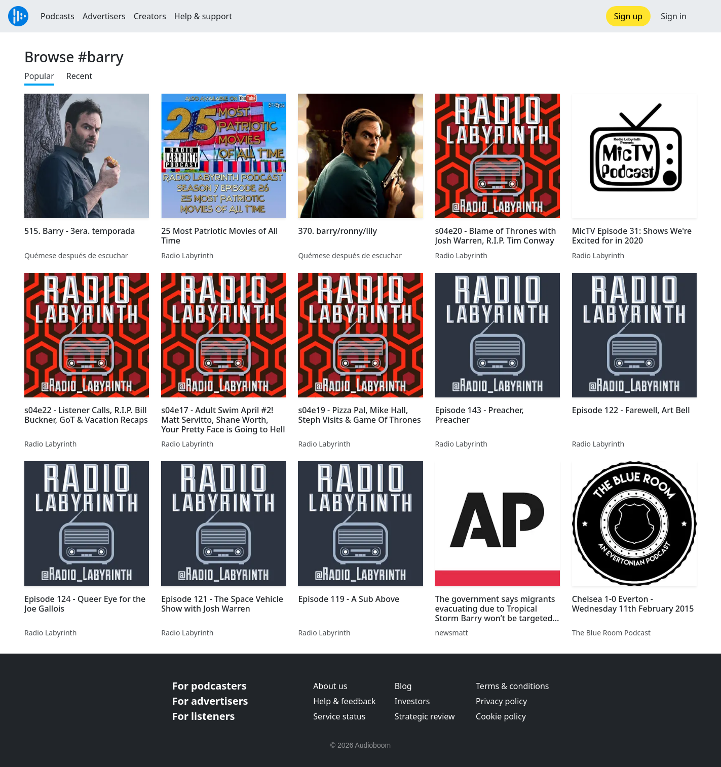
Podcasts (57, 16)
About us (330, 686)
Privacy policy (501, 701)
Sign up (628, 16)
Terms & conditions (512, 686)
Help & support (203, 16)
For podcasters (209, 686)
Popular (39, 76)
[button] (704, 16)
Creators (150, 16)
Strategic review (425, 716)
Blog (403, 686)
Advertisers (104, 16)
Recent (79, 76)
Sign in (674, 16)
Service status (339, 716)
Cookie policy (501, 716)
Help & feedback (344, 701)
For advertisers (210, 701)
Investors (412, 701)
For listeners (203, 716)
